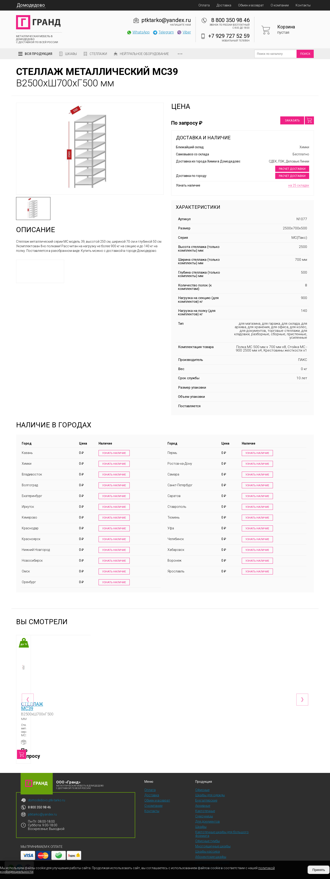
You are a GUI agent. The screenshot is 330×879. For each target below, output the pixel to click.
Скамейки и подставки (212, 856)
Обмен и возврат (251, 5)
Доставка (224, 5)
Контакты (303, 5)
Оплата (204, 5)
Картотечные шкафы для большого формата (222, 827)
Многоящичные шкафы (213, 840)
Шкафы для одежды (210, 789)
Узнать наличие (113, 453)
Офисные (202, 784)
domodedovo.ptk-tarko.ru (46, 794)
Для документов (207, 815)
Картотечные (205, 805)
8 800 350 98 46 (230, 20)
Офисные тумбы (207, 835)
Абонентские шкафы (210, 850)
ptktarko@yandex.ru (166, 20)
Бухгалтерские (206, 794)
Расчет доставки (292, 168)
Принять (318, 870)
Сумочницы (204, 810)
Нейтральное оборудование (144, 54)
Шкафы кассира (207, 845)
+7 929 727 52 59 (229, 36)
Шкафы (71, 54)
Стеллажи (98, 54)
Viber (184, 32)
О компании (280, 5)
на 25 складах (298, 185)
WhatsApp (138, 32)
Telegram (163, 32)
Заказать (292, 120)
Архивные (202, 799)
